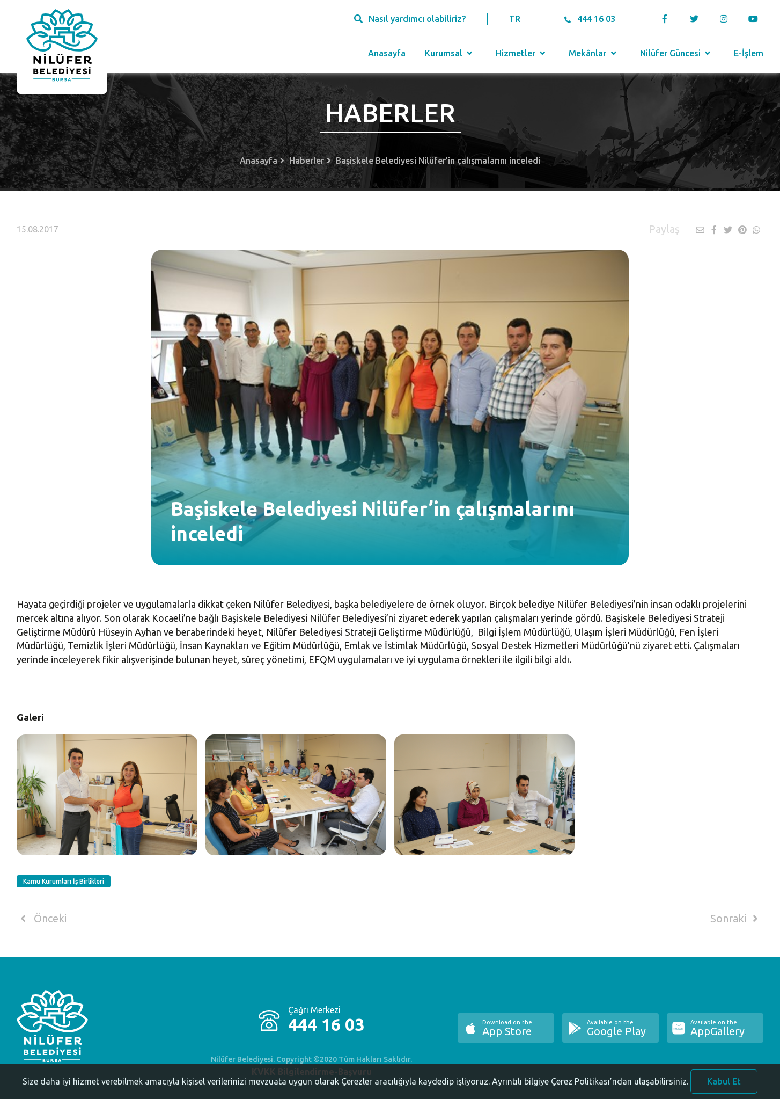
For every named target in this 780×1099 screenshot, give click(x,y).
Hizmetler (522, 53)
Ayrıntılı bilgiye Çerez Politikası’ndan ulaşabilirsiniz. (590, 1085)
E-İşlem (748, 53)
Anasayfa (387, 53)
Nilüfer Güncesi (676, 53)
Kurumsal (450, 53)
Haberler (306, 160)
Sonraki (736, 919)
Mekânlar (594, 53)
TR (514, 19)
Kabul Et (724, 1085)
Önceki (42, 919)
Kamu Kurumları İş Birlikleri (63, 881)
